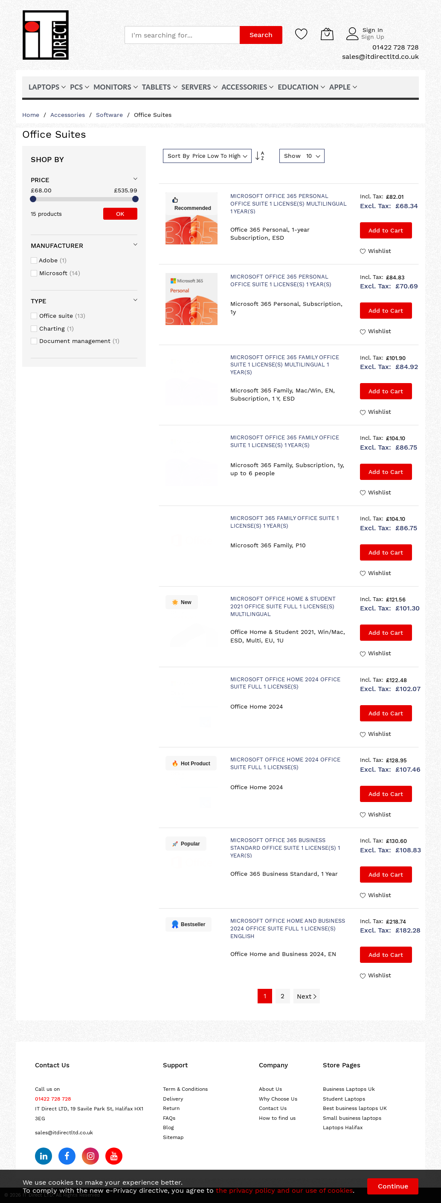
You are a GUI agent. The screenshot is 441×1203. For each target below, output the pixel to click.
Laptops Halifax (343, 1127)
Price (40, 180)
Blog (168, 1127)
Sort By (178, 155)
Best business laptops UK (355, 1108)
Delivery (173, 1099)
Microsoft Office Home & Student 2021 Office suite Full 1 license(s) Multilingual (283, 606)
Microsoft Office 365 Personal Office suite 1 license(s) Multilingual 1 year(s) (288, 204)
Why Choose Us (278, 1099)
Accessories (68, 114)
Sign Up (372, 36)
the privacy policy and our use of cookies (284, 1190)
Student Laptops (344, 1099)
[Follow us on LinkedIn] (43, 1156)
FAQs (169, 1118)
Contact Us (273, 1108)
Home (31, 114)
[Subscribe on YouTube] (113, 1156)
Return (171, 1108)
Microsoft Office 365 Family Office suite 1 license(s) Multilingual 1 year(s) (284, 365)
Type (38, 301)
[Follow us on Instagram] (90, 1156)
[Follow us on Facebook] (66, 1156)
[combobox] (182, 35)
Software (110, 114)
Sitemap (173, 1137)
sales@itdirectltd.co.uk (64, 1133)
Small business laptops (352, 1118)
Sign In (373, 29)
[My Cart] (327, 34)
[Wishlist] (301, 34)
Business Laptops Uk (349, 1089)
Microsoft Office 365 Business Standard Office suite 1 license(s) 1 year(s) (285, 848)
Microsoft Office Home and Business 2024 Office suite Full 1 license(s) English (287, 928)
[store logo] (45, 35)
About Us (270, 1089)
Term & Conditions (185, 1089)
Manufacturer (57, 246)
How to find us (277, 1118)
